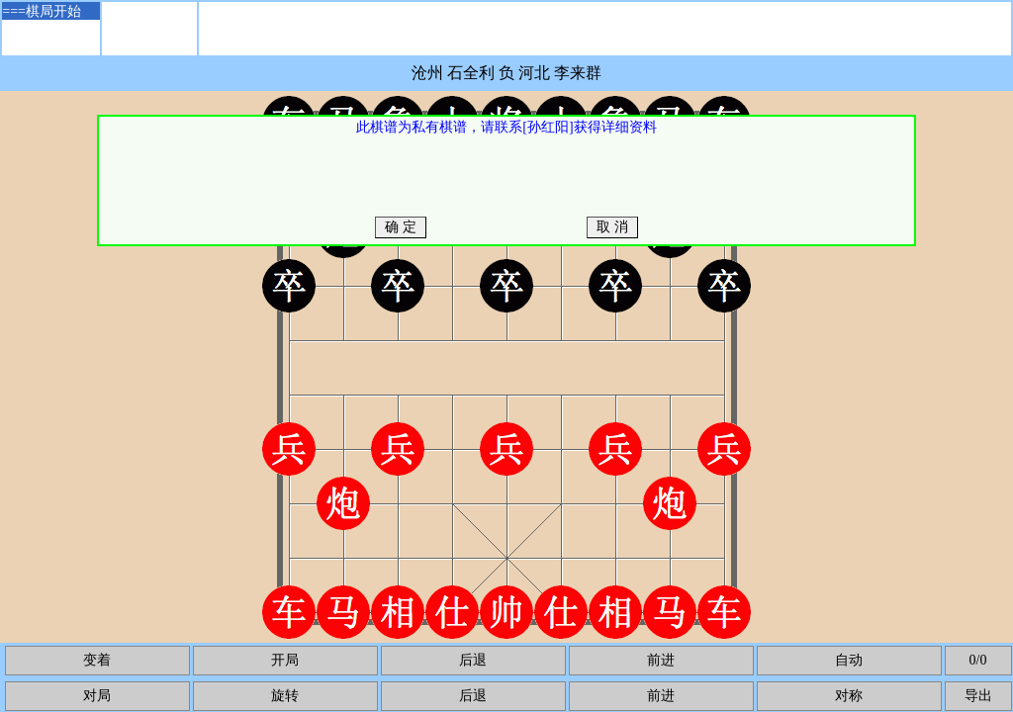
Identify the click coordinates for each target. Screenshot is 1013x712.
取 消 (613, 227)
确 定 (401, 227)
